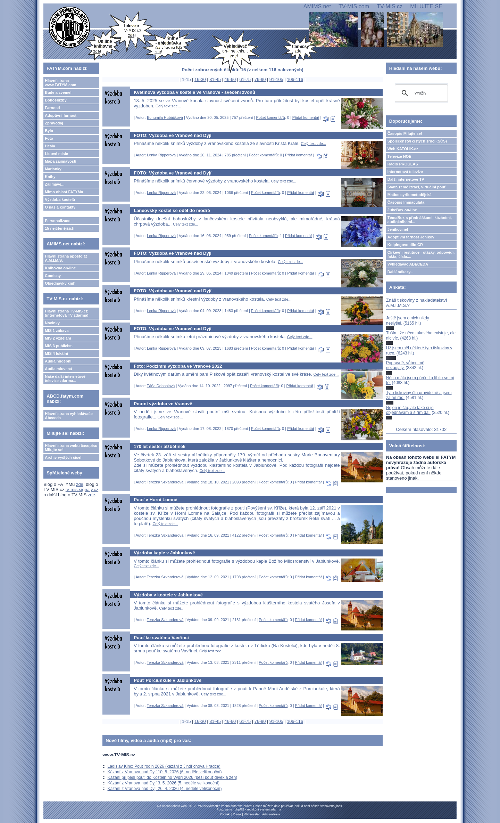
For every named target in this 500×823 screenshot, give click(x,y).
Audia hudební (58, 361)
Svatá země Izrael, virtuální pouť (417, 187)
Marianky (53, 169)
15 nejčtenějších (59, 228)
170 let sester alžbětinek (159, 446)
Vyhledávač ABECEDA (408, 264)
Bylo (49, 131)
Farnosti (52, 108)
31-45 (215, 79)
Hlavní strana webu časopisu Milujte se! (71, 447)
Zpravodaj (54, 123)
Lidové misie (56, 154)
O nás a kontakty (60, 207)
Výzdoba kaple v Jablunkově (164, 552)
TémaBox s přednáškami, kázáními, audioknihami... (420, 219)
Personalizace (57, 221)
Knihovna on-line (60, 268)
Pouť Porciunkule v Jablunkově (167, 680)
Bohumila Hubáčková (165, 117)
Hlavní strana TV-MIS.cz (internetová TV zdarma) (66, 313)
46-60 (230, 79)
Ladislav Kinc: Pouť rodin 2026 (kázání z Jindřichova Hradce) (164, 766)
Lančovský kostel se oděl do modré (172, 210)
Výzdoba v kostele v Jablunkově (168, 594)
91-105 (276, 79)
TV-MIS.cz (389, 6)
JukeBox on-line (402, 210)
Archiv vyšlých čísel (63, 457)
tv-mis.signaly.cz (82, 489)
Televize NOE (399, 156)
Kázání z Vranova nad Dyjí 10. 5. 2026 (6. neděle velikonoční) (165, 771)
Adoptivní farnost (60, 115)
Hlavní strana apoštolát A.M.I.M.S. (66, 258)
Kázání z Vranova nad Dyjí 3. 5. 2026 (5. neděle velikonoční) (163, 783)
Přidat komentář (305, 117)
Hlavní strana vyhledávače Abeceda (69, 416)
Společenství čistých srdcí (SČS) (417, 141)
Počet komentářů (270, 117)
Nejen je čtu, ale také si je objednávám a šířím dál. (410, 410)
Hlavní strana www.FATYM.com (60, 83)
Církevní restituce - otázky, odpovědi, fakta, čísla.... (421, 254)
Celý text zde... (168, 106)
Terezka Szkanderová (165, 482)
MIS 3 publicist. (59, 346)
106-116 (295, 79)
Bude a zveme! (58, 92)
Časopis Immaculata (406, 202)
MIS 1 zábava (56, 330)
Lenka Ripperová (161, 155)
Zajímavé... (54, 184)
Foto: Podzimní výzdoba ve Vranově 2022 (178, 366)
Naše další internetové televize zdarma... (65, 378)
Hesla (50, 146)
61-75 (245, 79)
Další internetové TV (406, 179)
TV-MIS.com (354, 6)
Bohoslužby (55, 100)
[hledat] (420, 93)
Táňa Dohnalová (161, 386)
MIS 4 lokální (56, 353)
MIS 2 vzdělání (58, 338)
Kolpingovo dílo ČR (405, 245)
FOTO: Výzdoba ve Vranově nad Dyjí (172, 135)
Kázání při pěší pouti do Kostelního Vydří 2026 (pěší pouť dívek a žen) (173, 777)
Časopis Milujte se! (405, 133)
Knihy (50, 176)
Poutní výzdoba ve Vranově (163, 403)
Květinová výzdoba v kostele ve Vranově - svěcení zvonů (194, 92)
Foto (49, 138)
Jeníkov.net (398, 229)
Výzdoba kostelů (60, 199)
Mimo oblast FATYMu (64, 192)
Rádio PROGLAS (403, 164)
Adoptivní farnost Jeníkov (411, 237)
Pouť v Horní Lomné (155, 499)
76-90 (260, 79)
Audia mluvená (58, 369)
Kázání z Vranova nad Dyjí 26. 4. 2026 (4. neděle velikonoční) (165, 788)
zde (79, 484)
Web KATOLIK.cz (403, 149)
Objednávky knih (60, 283)
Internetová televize (405, 172)
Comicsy (53, 276)
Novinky (52, 323)
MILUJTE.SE (426, 6)
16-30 (200, 79)
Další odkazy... (401, 272)
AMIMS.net (317, 6)
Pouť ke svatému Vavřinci (161, 637)
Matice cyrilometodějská (410, 195)
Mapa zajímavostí (60, 161)
